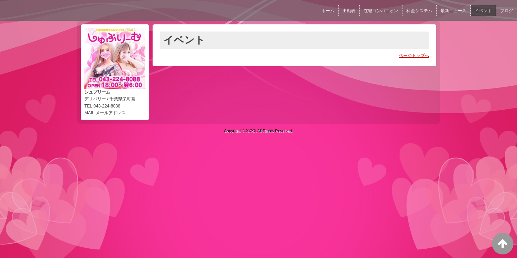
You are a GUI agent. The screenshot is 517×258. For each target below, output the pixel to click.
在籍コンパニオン (381, 10)
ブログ (506, 10)
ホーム (327, 10)
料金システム (419, 10)
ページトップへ (414, 55)
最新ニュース (453, 10)
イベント (483, 10)
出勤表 (349, 10)
